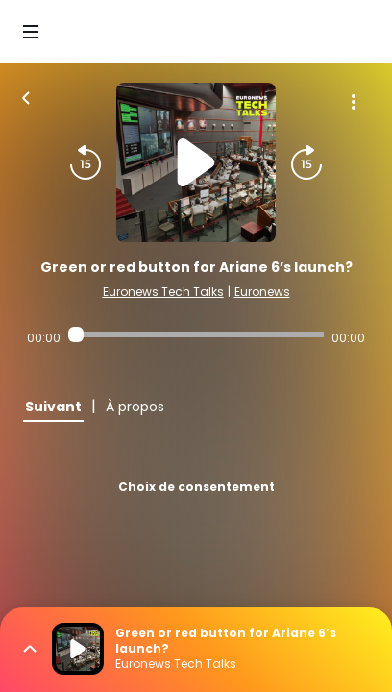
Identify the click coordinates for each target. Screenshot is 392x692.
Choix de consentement (196, 487)
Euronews (262, 292)
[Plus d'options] (353, 102)
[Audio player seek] (195, 334)
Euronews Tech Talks (163, 292)
